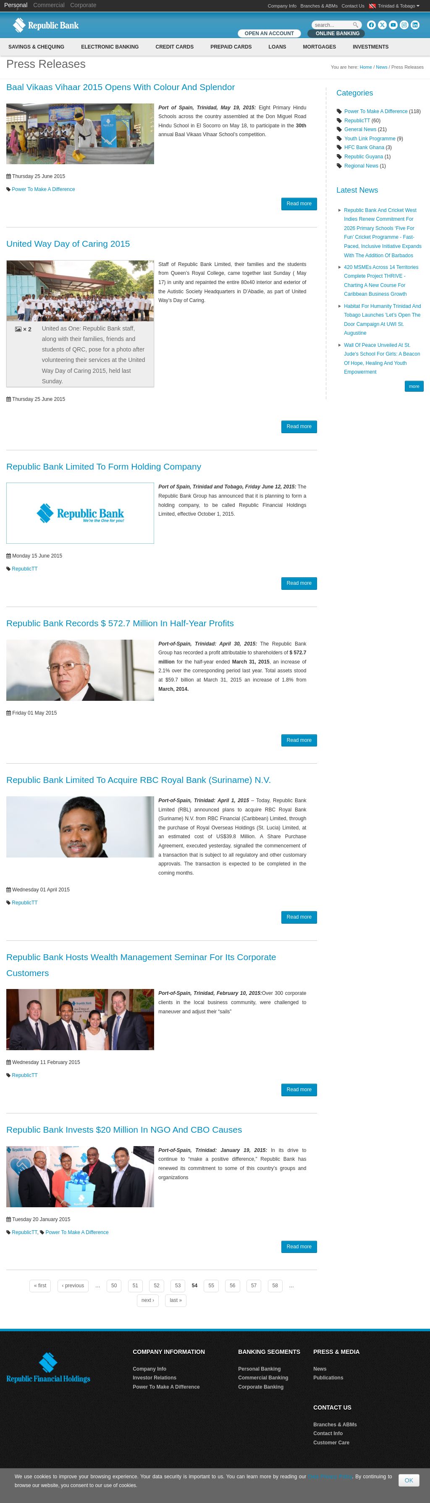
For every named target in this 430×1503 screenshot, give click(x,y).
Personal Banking (259, 1369)
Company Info (282, 5)
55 (211, 1286)
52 (156, 1286)
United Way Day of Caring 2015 (68, 243)
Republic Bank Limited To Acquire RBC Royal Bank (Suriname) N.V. (138, 780)
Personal (16, 5)
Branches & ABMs (319, 5)
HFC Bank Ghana (364, 147)
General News (360, 129)
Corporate (83, 5)
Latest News (357, 190)
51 (135, 1286)
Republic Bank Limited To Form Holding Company (103, 466)
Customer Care (331, 1443)
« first (40, 1286)
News (382, 67)
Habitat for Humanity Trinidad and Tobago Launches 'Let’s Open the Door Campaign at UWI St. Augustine (382, 319)
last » (176, 1300)
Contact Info (328, 1433)
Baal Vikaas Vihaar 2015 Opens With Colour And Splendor (120, 87)
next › (148, 1300)
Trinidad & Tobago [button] (399, 5)
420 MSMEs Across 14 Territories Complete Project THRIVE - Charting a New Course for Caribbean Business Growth (381, 280)
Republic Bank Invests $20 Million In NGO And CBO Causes (124, 1129)
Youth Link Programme (370, 139)
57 (254, 1286)
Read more (299, 204)
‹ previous (73, 1286)
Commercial (49, 5)
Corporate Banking (260, 1387)
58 (275, 1286)
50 (114, 1286)
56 (232, 1286)
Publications (328, 1378)
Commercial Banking (263, 1378)
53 (178, 1286)
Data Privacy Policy (330, 1477)
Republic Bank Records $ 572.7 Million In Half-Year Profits (120, 623)
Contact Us (353, 5)
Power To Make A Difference (43, 189)
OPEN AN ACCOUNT (269, 33)
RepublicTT (24, 569)
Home (366, 67)
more (414, 386)
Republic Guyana (363, 157)
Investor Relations (154, 1378)
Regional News (361, 166)
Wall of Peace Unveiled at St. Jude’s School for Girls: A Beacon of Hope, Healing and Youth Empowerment (382, 358)
